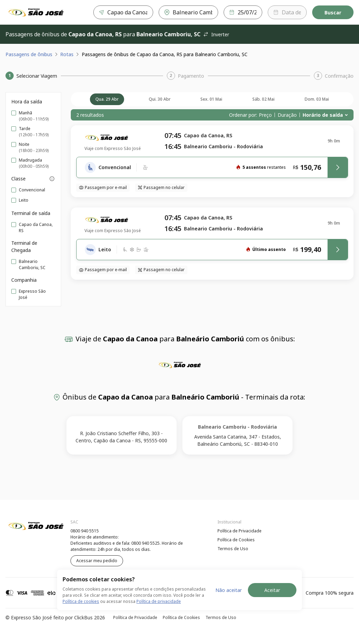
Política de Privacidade (239, 531)
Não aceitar (228, 590)
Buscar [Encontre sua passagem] (332, 12)
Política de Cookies (236, 540)
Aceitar (272, 590)
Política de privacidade (158, 601)
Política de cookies (81, 601)
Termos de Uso (232, 549)
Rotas (67, 54)
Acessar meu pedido (96, 561)
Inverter (216, 34)
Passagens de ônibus (28, 54)
